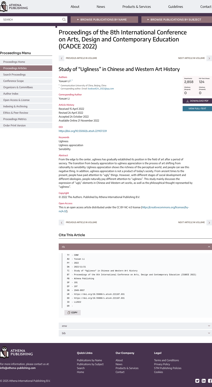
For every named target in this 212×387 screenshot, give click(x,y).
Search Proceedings (14, 74)
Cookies (158, 372)
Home (80, 372)
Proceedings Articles (15, 68)
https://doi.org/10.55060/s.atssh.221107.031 (83, 131)
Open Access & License (16, 100)
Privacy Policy (162, 364)
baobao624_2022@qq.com (101, 88)
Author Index (10, 93)
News (101, 6)
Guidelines (175, 6)
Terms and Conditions (166, 360)
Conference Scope (13, 81)
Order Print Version (14, 125)
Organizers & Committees (18, 87)
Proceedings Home (14, 61)
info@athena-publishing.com (18, 368)
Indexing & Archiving (15, 106)
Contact (205, 6)
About (75, 6)
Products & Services (136, 6)
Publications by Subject (90, 364)
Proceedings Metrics (14, 119)
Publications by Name (89, 360)
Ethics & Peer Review (15, 112)
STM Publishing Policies (167, 368)
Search (81, 368)
